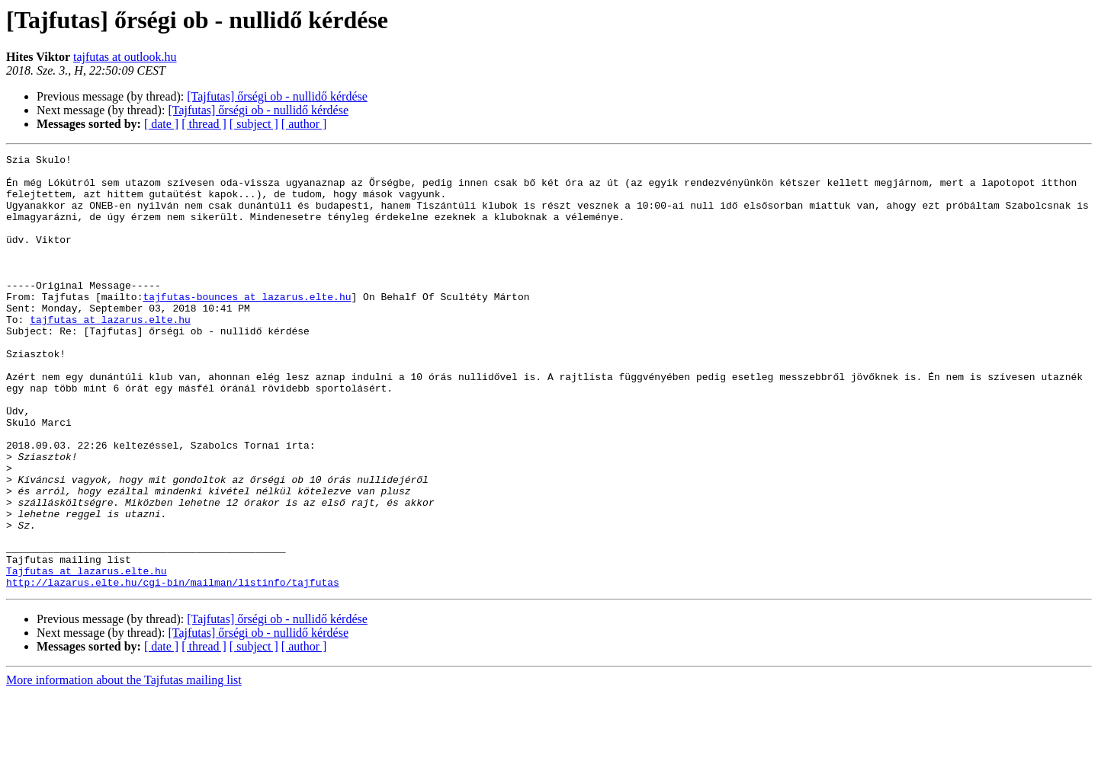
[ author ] (304, 123)
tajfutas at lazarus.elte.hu (110, 353)
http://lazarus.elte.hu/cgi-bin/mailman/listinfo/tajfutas (172, 669)
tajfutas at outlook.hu (125, 56)
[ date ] (161, 123)
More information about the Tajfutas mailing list (124, 766)
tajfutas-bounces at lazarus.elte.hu (247, 326)
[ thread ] (203, 123)
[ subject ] (254, 123)
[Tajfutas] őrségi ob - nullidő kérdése (277, 96)
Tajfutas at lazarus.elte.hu (86, 655)
